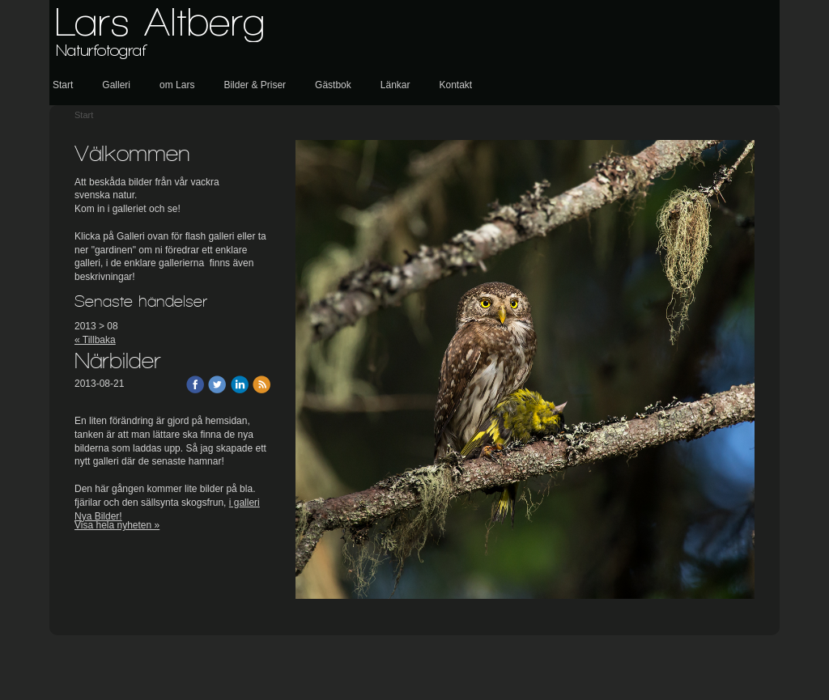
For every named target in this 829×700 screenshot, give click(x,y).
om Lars (176, 85)
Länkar (395, 85)
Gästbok (333, 85)
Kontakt (455, 85)
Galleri (116, 85)
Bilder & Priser (254, 85)
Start (63, 85)
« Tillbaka (95, 340)
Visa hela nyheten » (116, 525)
